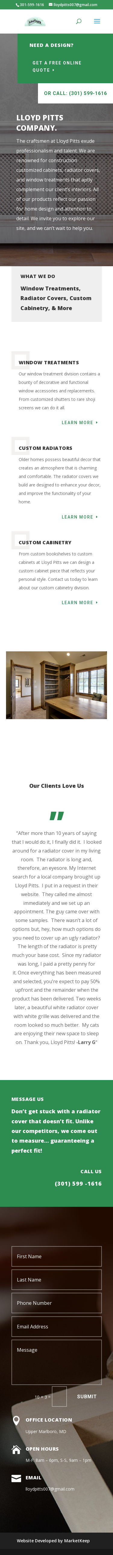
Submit (87, 1397)
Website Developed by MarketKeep (53, 1541)
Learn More (77, 422)
